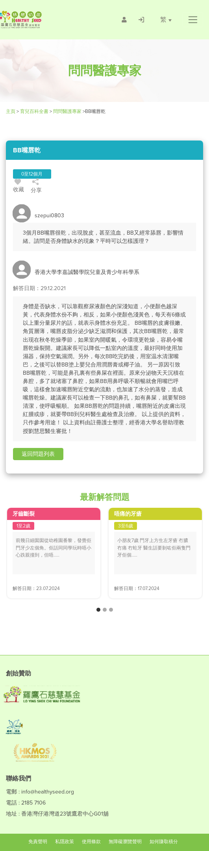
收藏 (18, 186)
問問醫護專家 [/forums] (67, 111)
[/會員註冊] (124, 19)
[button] (192, 19)
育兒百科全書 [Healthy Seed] (34, 111)
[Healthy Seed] (42, 19)
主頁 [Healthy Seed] (11, 111)
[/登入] (141, 19)
